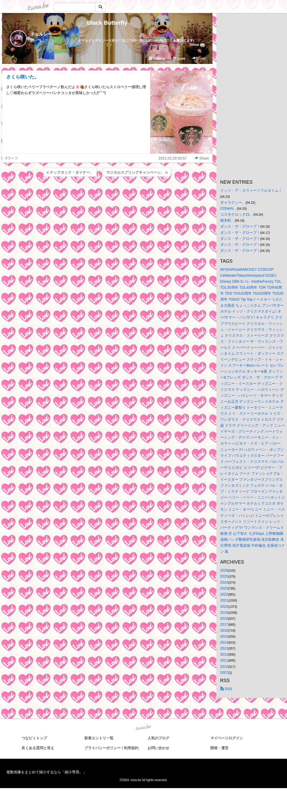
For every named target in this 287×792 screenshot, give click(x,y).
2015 (224, 636)
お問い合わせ (158, 748)
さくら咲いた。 (22, 77)
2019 (224, 612)
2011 (224, 660)
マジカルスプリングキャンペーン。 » (137, 172)
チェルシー (41, 34)
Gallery (157, 58)
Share (198, 58)
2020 (224, 606)
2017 (224, 624)
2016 (224, 630)
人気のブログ (158, 738)
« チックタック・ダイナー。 (70, 172)
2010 (224, 666)
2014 (224, 642)
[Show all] (197, 45)
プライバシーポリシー (102, 748)
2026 (224, 570)
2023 (224, 588)
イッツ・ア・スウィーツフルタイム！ (251, 190)
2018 (224, 618)
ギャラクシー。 (233, 202)
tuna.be (143, 727)
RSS (226, 689)
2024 (224, 582)
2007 (224, 672)
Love (179, 58)
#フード (11, 158)
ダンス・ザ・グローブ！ (240, 226)
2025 (224, 576)
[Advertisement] (107, 191)
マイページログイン (226, 738)
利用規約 (131, 748)
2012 (224, 654)
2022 (224, 594)
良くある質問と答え (38, 748)
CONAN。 (228, 208)
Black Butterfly (107, 22)
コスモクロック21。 (236, 214)
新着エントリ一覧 (99, 738)
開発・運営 (219, 748)
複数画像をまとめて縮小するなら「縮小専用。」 (46, 772)
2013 (224, 648)
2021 (224, 600)
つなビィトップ (34, 738)
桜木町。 (227, 220)
